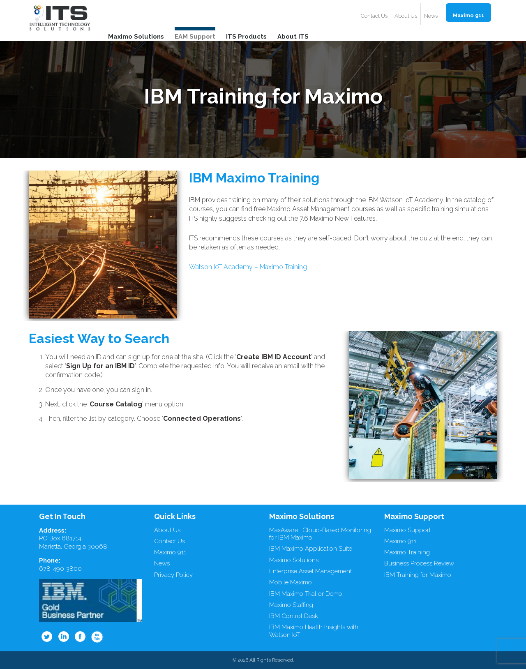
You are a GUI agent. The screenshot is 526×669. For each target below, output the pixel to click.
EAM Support (195, 36)
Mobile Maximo (290, 582)
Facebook (80, 636)
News (431, 16)
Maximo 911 (468, 15)
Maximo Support (407, 530)
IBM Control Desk (293, 616)
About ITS (293, 36)
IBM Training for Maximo (417, 575)
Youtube (97, 636)
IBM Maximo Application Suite (310, 548)
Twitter (47, 636)
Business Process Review (419, 563)
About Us (405, 16)
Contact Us (374, 16)
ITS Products (246, 36)
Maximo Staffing (291, 605)
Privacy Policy (173, 575)
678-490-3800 (60, 568)
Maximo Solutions (136, 36)
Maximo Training (407, 552)
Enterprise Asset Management (310, 571)
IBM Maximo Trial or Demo (305, 593)
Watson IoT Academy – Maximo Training (248, 267)
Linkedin (64, 636)
